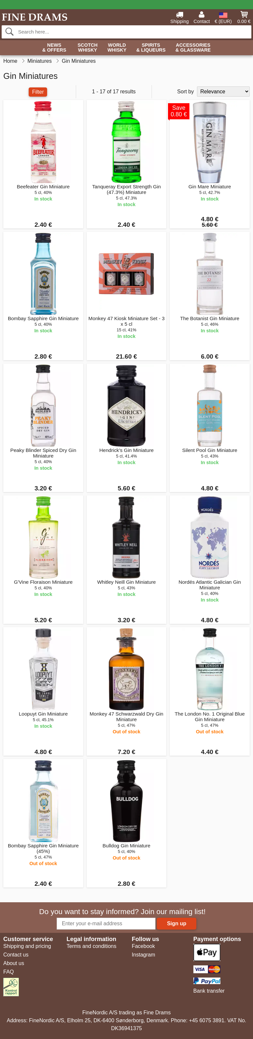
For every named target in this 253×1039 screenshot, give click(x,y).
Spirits (151, 47)
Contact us (15, 954)
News (54, 47)
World (116, 47)
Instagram (143, 954)
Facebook (143, 946)
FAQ (8, 972)
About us (13, 963)
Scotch (87, 47)
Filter (38, 92)
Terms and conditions (91, 946)
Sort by (185, 91)
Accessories (193, 47)
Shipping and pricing (27, 946)
